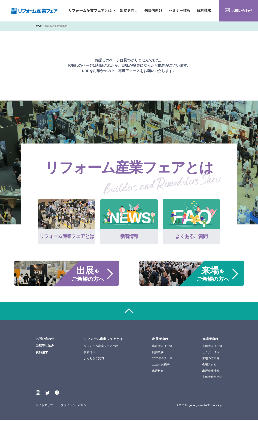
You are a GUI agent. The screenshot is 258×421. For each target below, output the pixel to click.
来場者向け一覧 (212, 346)
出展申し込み (45, 347)
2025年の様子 (161, 365)
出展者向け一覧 (162, 346)
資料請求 (204, 11)
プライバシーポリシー (75, 406)
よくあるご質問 (94, 359)
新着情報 (90, 352)
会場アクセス (210, 365)
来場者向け (153, 11)
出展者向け (129, 11)
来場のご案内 (210, 359)
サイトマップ (44, 406)
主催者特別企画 (212, 378)
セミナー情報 (179, 11)
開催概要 (158, 352)
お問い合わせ (241, 11)
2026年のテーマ (162, 359)
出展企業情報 (210, 371)
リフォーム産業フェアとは (90, 11)
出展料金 (158, 371)
